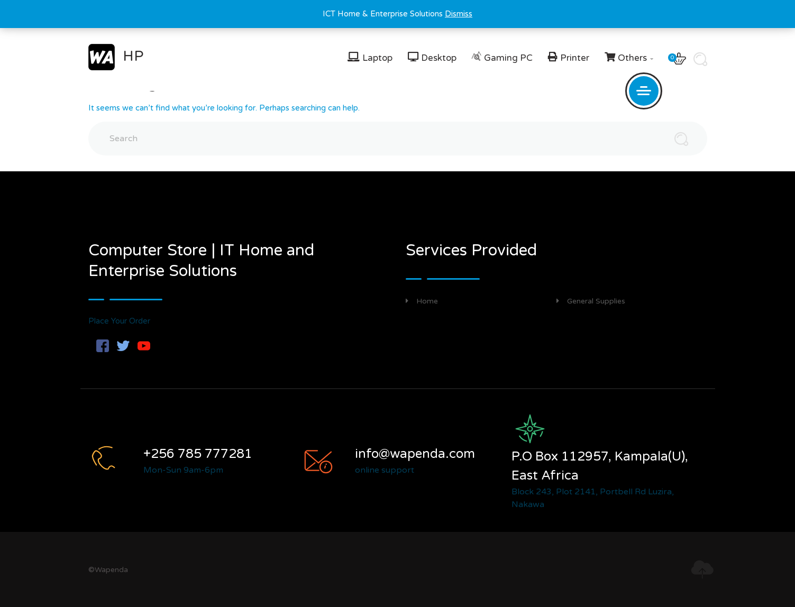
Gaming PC (508, 57)
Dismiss (458, 14)
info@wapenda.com (415, 454)
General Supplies (590, 301)
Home (422, 301)
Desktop (438, 57)
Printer (574, 57)
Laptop (377, 57)
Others (635, 57)
